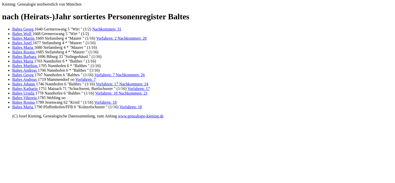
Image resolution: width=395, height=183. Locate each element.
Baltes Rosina (24, 52)
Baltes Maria (23, 47)
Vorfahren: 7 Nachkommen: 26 (119, 75)
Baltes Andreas (25, 70)
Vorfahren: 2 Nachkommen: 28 (121, 38)
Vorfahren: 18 (105, 102)
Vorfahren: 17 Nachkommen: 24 (122, 84)
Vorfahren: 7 (85, 79)
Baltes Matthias (25, 66)
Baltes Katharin (25, 88)
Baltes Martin (24, 38)
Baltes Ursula (23, 93)
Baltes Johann (24, 84)
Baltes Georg (23, 29)
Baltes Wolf (22, 34)
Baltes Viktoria (25, 98)
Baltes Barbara (24, 56)
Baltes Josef (22, 43)
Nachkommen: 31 (106, 29)
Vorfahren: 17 (139, 88)
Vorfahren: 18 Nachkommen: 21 (121, 93)
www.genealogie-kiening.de (140, 116)
